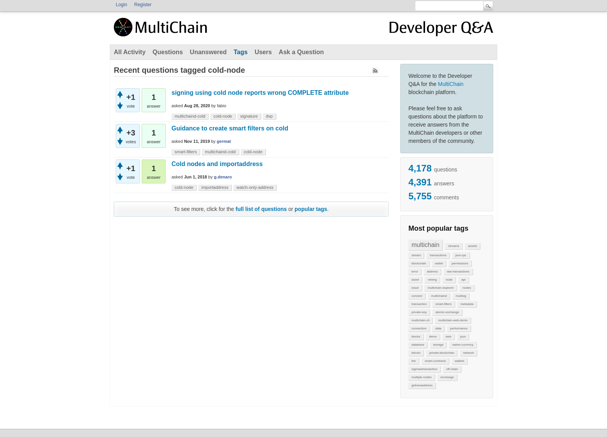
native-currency (462, 344)
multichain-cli (420, 320)
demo (433, 336)
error (415, 271)
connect (417, 296)
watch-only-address (255, 187)
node (449, 279)
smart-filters (444, 304)
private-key (419, 312)
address (432, 271)
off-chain (452, 369)
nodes (467, 288)
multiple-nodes (422, 377)
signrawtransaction (424, 369)
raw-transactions (458, 271)
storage (438, 344)
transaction (419, 304)
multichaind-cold (190, 116)
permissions (460, 263)
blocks (416, 336)
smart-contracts (435, 361)
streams (453, 246)
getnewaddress (422, 385)
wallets (459, 361)
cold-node (222, 116)
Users (263, 52)
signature (249, 116)
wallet (439, 263)
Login (121, 4)
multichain (425, 245)
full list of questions (261, 209)
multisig (461, 296)
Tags (240, 52)
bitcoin (416, 353)
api (463, 279)
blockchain (419, 263)
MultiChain (450, 84)
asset (415, 279)
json (463, 336)
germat (224, 141)
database (418, 344)
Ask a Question (301, 52)
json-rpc (460, 255)
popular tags (311, 209)
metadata (466, 304)
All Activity (130, 52)
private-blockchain (441, 353)
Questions (168, 52)
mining (432, 279)
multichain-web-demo (453, 320)
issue (415, 288)
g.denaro (223, 177)
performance (459, 328)
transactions (438, 255)
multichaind (439, 296)
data (438, 328)
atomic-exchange (447, 312)
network (468, 353)
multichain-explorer (440, 288)
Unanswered (208, 52)
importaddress (214, 187)
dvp (269, 116)
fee (414, 361)
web (448, 336)
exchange (447, 377)
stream (416, 255)
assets (472, 246)
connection (419, 328)
